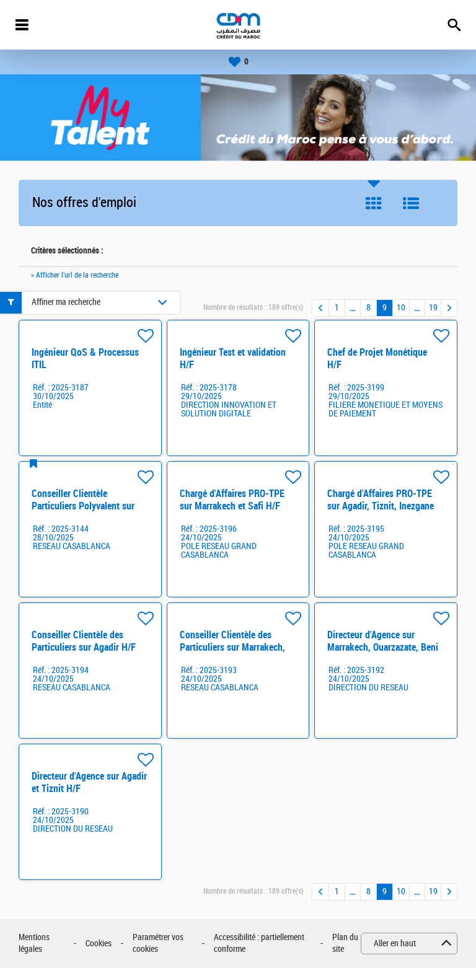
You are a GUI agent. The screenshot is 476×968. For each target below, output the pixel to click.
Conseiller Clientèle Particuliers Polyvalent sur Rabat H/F (83, 506)
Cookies (99, 943)
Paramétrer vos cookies (158, 943)
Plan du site (345, 943)
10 (401, 307)
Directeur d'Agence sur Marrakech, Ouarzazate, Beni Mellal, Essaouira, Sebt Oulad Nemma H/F (384, 653)
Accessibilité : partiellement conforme (259, 943)
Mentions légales (34, 943)
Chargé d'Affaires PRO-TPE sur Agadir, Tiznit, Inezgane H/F (380, 506)
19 (433, 307)
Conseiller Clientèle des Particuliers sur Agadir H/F (84, 641)
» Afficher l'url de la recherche (74, 275)
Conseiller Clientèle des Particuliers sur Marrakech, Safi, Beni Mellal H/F (232, 647)
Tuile (373, 203)
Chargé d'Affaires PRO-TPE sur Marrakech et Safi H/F (232, 500)
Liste (411, 203)
